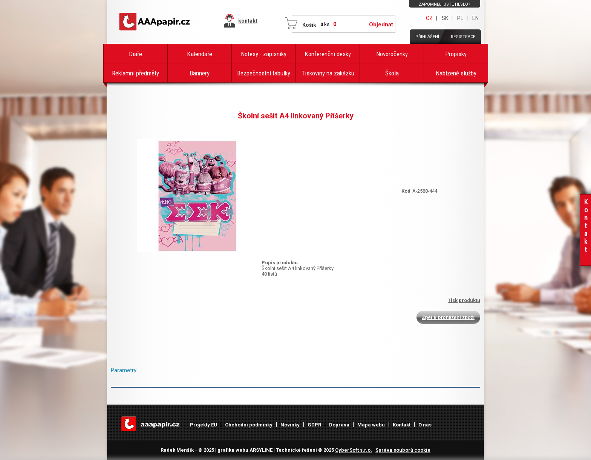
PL (460, 18)
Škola (392, 73)
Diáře (135, 54)
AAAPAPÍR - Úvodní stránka (156, 22)
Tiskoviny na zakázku (328, 73)
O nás (425, 424)
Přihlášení (427, 36)
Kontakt (401, 424)
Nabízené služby (456, 73)
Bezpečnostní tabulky (263, 73)
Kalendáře (199, 54)
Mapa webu (371, 424)
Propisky (456, 54)
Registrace (463, 36)
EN (475, 18)
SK (445, 18)
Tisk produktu (464, 300)
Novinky (290, 424)
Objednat (381, 24)
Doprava (339, 424)
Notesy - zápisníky (263, 54)
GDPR (314, 424)
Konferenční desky (328, 54)
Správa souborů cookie (402, 450)
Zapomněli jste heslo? (444, 4)
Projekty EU (203, 424)
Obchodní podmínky (249, 424)
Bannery (200, 73)
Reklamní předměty (135, 73)
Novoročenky (392, 54)
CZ (429, 18)
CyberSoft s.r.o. (353, 450)
